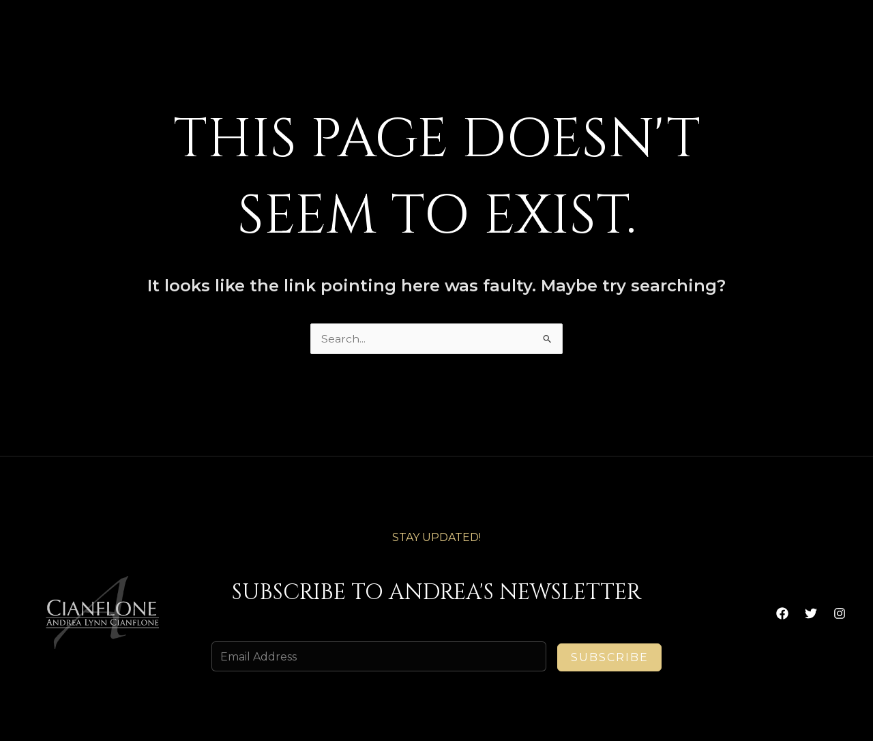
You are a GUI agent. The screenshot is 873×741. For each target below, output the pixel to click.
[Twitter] (811, 613)
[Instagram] (839, 613)
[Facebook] (782, 613)
